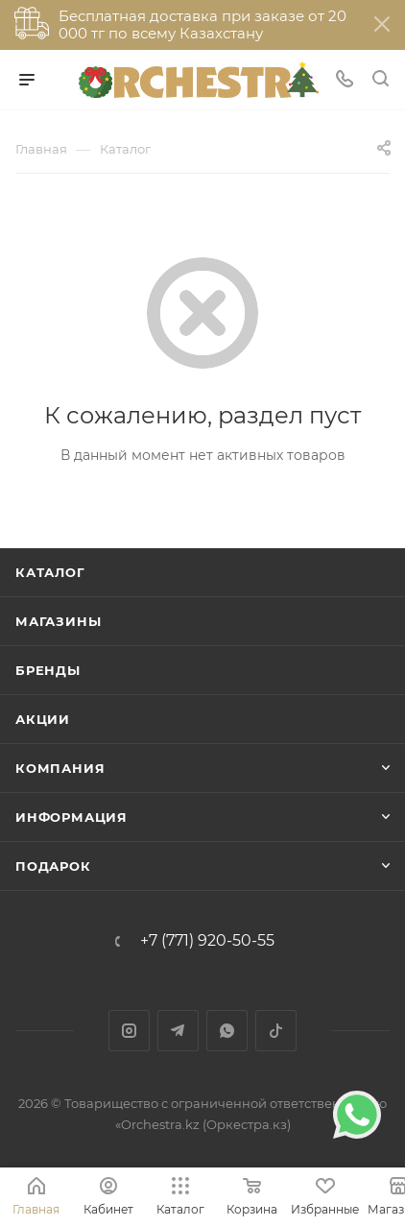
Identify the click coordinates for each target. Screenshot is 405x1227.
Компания (60, 768)
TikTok (276, 1030)
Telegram (178, 1030)
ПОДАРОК (53, 866)
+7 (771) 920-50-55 (207, 941)
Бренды (48, 670)
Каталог (50, 572)
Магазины (58, 621)
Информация (71, 817)
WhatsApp (227, 1030)
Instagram (129, 1030)
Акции (42, 719)
